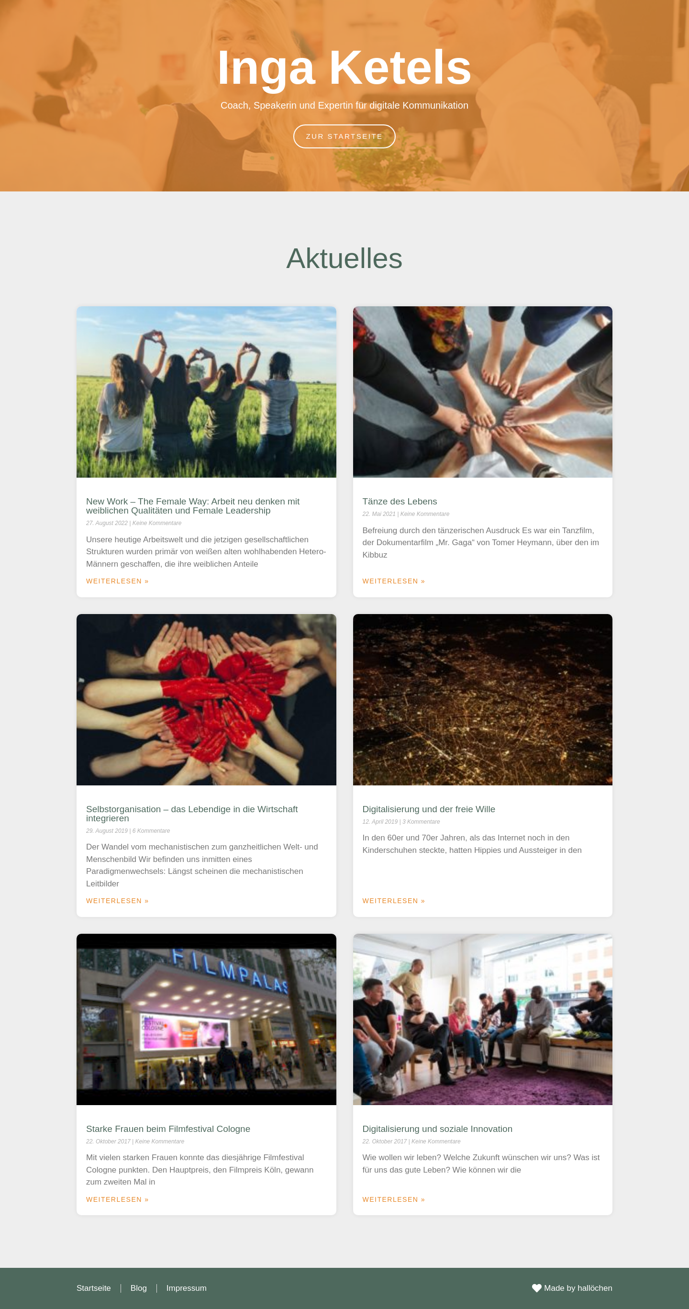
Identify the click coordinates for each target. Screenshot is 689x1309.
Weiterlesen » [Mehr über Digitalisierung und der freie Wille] (394, 901)
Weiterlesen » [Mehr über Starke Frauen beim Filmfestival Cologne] (117, 1199)
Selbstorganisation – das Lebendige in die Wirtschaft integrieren (192, 813)
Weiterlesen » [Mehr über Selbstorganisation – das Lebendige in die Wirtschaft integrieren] (117, 901)
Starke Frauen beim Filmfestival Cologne (168, 1129)
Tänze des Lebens (400, 501)
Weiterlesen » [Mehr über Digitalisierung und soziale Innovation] (394, 1199)
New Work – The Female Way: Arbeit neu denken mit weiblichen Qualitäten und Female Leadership (193, 505)
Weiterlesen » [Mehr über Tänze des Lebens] (394, 581)
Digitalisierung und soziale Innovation (438, 1129)
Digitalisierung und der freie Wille (429, 809)
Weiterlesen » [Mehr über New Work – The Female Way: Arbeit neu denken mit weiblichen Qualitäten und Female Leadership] (117, 581)
